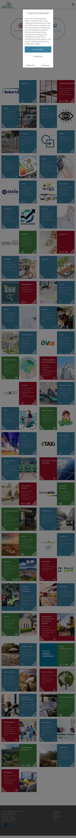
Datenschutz (30, 65)
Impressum (45, 65)
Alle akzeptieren (38, 49)
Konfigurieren (38, 56)
